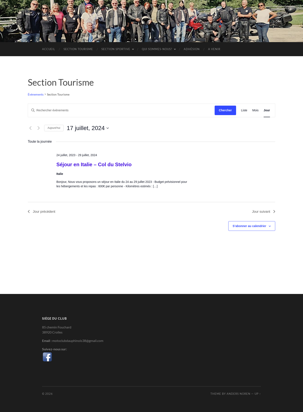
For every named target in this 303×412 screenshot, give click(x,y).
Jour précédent (41, 211)
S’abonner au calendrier (249, 226)
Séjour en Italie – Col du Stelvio (94, 164)
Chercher (225, 110)
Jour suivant (263, 211)
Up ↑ (258, 393)
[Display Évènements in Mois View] (255, 110)
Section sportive (115, 49)
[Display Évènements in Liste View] (244, 110)
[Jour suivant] (38, 128)
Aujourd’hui (54, 127)
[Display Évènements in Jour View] (267, 110)
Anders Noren (238, 393)
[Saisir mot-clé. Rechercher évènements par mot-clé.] (121, 110)
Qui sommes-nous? (157, 49)
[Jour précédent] (30, 128)
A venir (214, 49)
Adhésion (192, 49)
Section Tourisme (78, 49)
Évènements (36, 94)
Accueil (48, 49)
